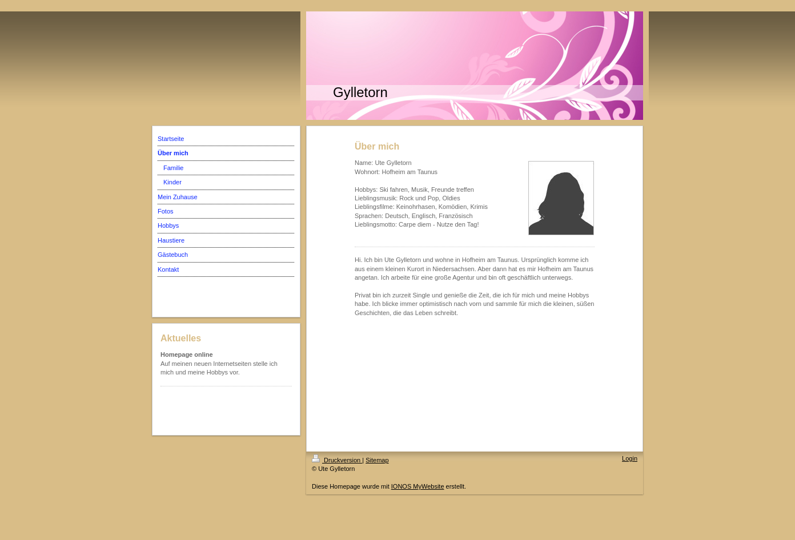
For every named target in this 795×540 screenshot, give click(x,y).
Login (629, 458)
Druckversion (337, 460)
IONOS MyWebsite (417, 486)
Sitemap (377, 460)
